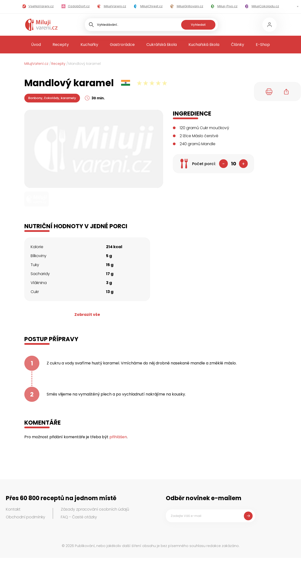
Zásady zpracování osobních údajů (95, 509)
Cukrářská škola (161, 44)
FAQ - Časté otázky (79, 517)
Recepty (61, 44)
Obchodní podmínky (25, 517)
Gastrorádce (122, 44)
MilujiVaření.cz (36, 63)
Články (237, 44)
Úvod (36, 44)
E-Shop (263, 44)
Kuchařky (89, 44)
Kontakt (13, 509)
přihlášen (118, 437)
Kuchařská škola (203, 44)
